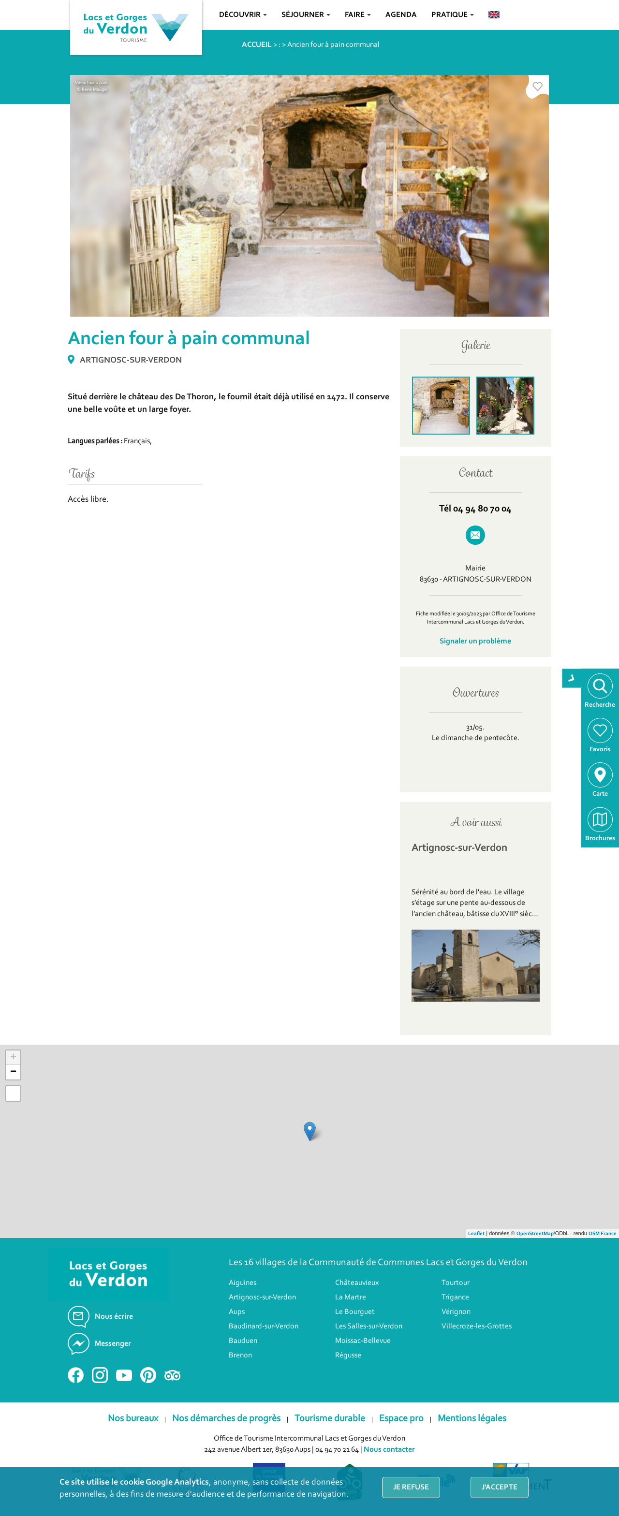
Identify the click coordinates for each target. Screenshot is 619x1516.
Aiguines (242, 1283)
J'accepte (499, 1487)
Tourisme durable (330, 1419)
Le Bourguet (355, 1312)
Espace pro (401, 1419)
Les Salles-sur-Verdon (368, 1326)
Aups (237, 1312)
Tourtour (456, 1283)
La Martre (350, 1297)
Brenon (240, 1355)
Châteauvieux (357, 1283)
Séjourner (305, 15)
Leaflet (476, 1234)
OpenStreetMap (535, 1234)
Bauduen (243, 1341)
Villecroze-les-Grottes (477, 1326)
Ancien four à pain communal (333, 45)
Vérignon (456, 1312)
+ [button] (13, 1057)
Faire (358, 15)
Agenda (401, 15)
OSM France (603, 1234)
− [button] (13, 1072)
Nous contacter (389, 1450)
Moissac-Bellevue (363, 1341)
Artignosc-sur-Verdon (262, 1297)
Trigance (455, 1297)
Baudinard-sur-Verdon (263, 1326)
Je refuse (411, 1487)
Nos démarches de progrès (226, 1419)
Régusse (348, 1355)
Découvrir (243, 15)
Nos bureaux (133, 1419)
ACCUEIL (257, 45)
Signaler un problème (475, 641)
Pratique (452, 15)
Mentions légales (472, 1419)
